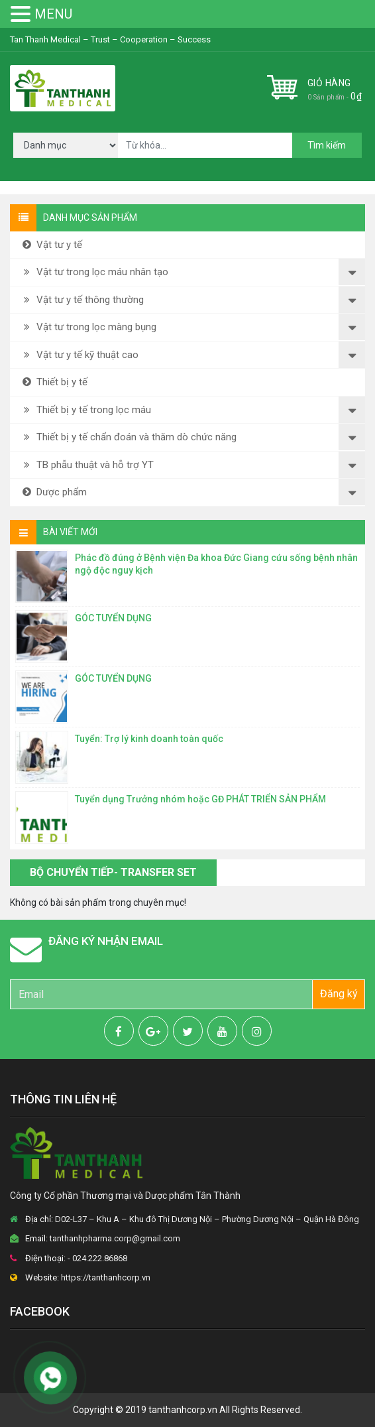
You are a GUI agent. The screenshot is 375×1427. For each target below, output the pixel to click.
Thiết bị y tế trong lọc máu (85, 410)
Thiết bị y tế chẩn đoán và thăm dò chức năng (128, 437)
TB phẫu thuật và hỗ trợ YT (87, 465)
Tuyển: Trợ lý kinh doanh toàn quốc (149, 738)
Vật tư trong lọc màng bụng (88, 327)
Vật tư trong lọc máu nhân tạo (94, 272)
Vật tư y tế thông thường (82, 300)
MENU (53, 14)
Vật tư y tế (51, 245)
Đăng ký (339, 993)
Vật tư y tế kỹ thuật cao (79, 355)
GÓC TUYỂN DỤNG (113, 618)
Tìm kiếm (326, 145)
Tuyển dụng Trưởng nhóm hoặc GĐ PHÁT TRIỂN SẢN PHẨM (200, 799)
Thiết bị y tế (53, 382)
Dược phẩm (53, 492)
